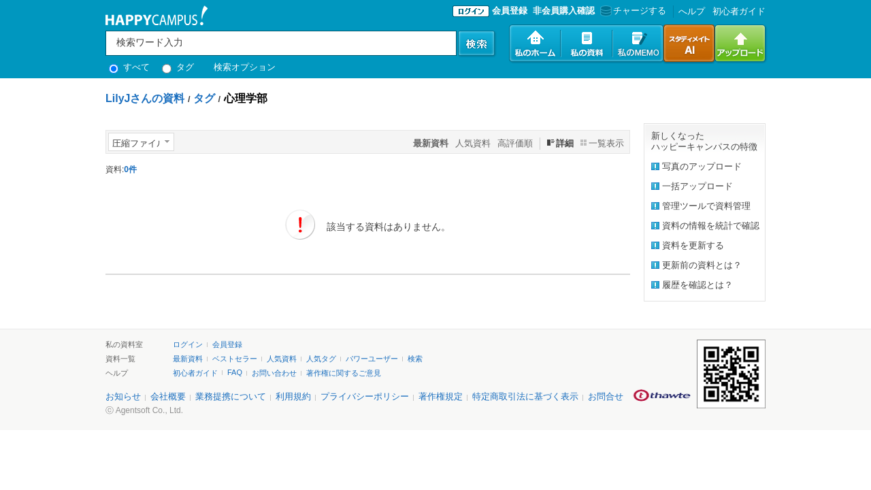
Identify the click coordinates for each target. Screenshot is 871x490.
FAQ (234, 372)
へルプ (691, 11)
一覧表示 (606, 143)
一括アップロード (697, 186)
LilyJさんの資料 (144, 98)
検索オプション (245, 67)
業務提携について (230, 396)
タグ (178, 67)
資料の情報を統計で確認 (710, 225)
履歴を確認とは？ (697, 285)
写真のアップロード (702, 166)
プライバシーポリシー (365, 396)
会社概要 (168, 396)
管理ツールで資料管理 (706, 206)
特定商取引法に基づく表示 (525, 396)
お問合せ (605, 396)
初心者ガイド (739, 11)
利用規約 (293, 396)
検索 (415, 359)
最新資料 (188, 359)
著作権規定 (440, 396)
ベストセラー (234, 359)
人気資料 (473, 143)
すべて (129, 67)
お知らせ (123, 396)
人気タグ (321, 359)
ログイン (188, 344)
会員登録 (509, 10)
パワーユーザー (372, 359)
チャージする (631, 10)
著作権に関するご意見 (343, 373)
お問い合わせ (274, 373)
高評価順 (515, 143)
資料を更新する (693, 245)
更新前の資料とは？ (702, 265)
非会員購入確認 (564, 10)
